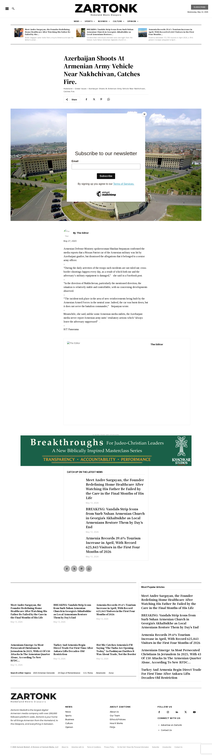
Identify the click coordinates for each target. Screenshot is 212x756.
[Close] (144, 114)
